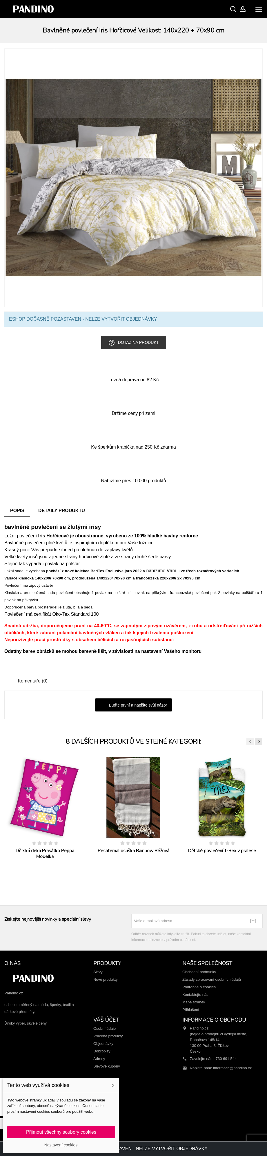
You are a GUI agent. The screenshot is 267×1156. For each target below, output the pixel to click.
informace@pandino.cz (232, 1068)
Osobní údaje (104, 1028)
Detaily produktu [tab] (61, 510)
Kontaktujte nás (195, 994)
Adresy (99, 1058)
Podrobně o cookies (199, 987)
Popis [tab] (17, 510)
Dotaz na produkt (133, 342)
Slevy (98, 972)
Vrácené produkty (108, 1036)
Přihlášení (190, 1009)
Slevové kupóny (106, 1066)
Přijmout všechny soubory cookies (61, 1132)
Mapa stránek (193, 1002)
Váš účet (106, 1019)
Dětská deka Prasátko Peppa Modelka (45, 854)
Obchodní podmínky (199, 972)
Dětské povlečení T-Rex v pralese (222, 851)
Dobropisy (101, 1051)
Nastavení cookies (60, 1145)
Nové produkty (105, 979)
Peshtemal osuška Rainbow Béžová (133, 851)
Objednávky (103, 1043)
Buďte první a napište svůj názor (133, 705)
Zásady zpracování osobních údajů (211, 979)
